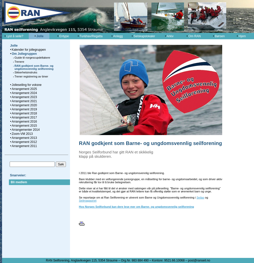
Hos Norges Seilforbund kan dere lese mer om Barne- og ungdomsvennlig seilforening (136, 206)
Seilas (200, 197)
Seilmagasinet (87, 200)
